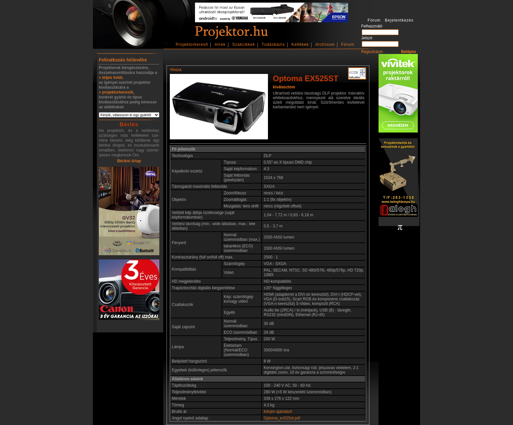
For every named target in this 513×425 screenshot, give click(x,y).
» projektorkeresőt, (116, 92)
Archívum (325, 44)
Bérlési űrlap (129, 161)
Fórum (347, 44)
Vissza (175, 69)
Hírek (220, 44)
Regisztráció (372, 51)
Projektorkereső (192, 44)
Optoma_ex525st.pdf (282, 418)
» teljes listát (110, 77)
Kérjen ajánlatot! (278, 411)
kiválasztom (284, 87)
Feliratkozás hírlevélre (123, 59)
